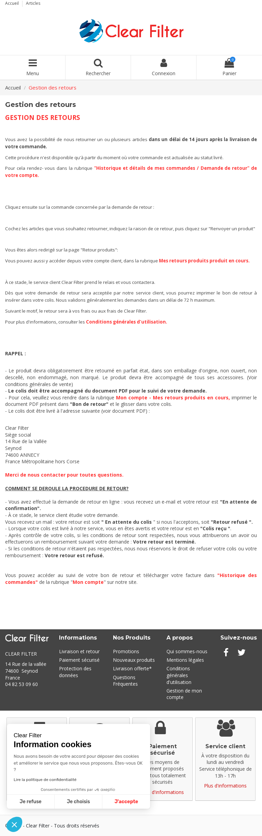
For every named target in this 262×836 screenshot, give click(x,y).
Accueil (12, 3)
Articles (33, 3)
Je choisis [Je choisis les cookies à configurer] (78, 802)
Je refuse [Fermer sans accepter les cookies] (31, 802)
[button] (14, 824)
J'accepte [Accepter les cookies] (126, 802)
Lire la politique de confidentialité (45, 779)
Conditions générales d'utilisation (126, 322)
